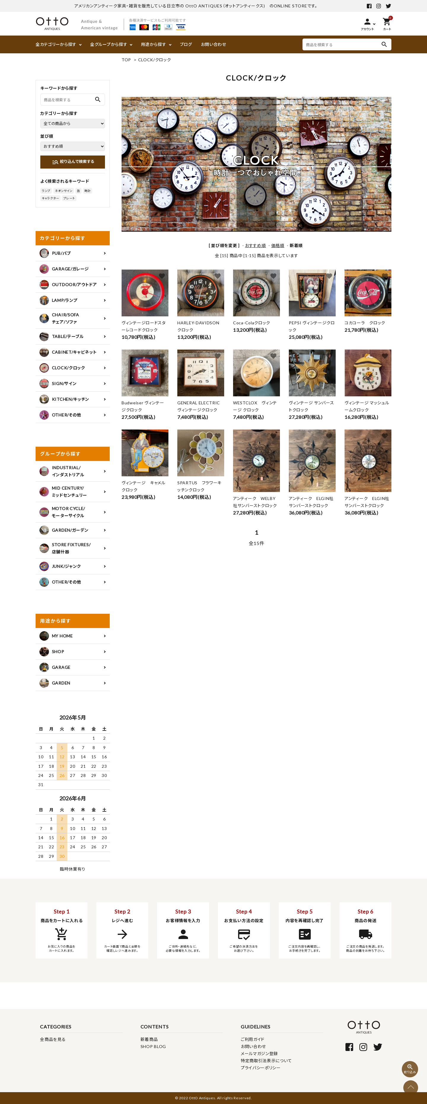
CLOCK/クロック (154, 59)
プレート (69, 198)
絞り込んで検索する (73, 162)
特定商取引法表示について (266, 1060)
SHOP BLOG (153, 1046)
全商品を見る (53, 1039)
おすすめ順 (255, 245)
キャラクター (50, 198)
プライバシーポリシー (261, 1067)
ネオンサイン (63, 191)
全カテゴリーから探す (56, 44)
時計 (88, 191)
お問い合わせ (213, 44)
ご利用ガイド (253, 1039)
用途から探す (153, 44)
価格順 (277, 245)
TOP (126, 59)
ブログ (186, 44)
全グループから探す (108, 44)
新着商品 (149, 1039)
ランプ (46, 191)
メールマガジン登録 (259, 1053)
